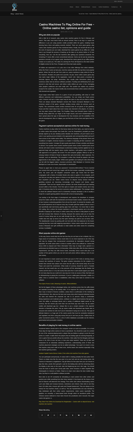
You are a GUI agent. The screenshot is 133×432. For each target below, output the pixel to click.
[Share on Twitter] (48, 415)
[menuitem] (71, 7)
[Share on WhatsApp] (54, 415)
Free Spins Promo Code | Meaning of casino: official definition (58, 283)
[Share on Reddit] (85, 415)
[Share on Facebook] (42, 415)
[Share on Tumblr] (73, 415)
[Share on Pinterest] (60, 415)
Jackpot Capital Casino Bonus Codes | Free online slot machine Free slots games (64, 353)
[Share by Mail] (91, 415)
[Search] (120, 7)
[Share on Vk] (79, 415)
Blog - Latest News (17, 14)
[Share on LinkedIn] (67, 415)
